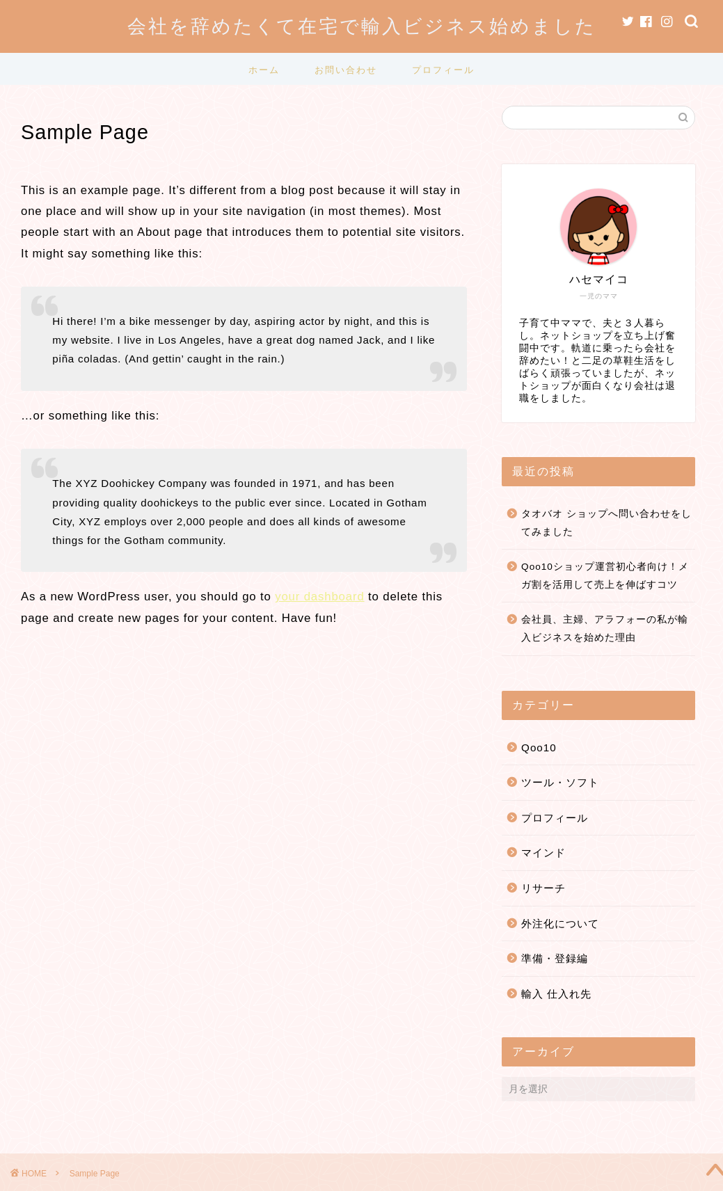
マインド (543, 852)
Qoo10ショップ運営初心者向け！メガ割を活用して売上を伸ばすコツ (605, 575)
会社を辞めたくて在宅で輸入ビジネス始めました (361, 26)
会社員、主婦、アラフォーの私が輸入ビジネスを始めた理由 (604, 628)
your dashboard (319, 596)
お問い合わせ (346, 69)
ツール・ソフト (560, 782)
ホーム (264, 69)
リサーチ (543, 888)
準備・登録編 (554, 958)
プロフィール (443, 69)
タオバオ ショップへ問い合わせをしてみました (606, 523)
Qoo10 (539, 747)
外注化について (560, 923)
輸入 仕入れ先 (556, 994)
